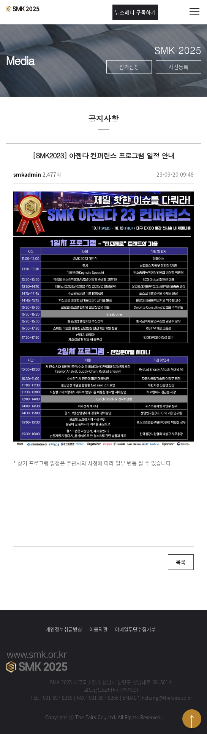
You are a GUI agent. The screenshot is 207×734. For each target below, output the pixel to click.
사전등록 (178, 66)
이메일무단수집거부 (135, 629)
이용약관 (98, 629)
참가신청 (129, 66)
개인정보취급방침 (64, 629)
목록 (181, 562)
